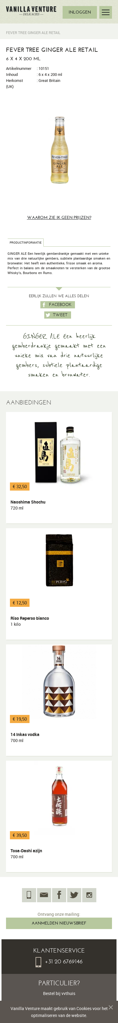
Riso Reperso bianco (30, 621)
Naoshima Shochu (28, 505)
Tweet (55, 315)
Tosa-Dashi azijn (26, 854)
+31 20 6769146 (59, 961)
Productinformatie (26, 243)
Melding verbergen (108, 1008)
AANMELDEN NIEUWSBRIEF (59, 923)
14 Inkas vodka (25, 737)
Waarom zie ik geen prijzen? (59, 217)
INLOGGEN (80, 12)
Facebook (55, 304)
